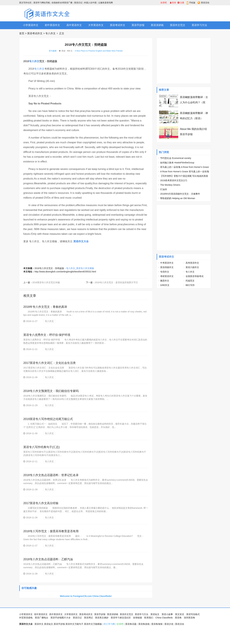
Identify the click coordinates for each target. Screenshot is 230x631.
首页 (21, 33)
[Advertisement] (153, 13)
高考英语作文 (192, 263)
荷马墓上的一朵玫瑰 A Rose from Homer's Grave (184, 167)
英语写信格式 (193, 614)
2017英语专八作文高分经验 (40, 503)
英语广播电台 (41, 617)
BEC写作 (190, 285)
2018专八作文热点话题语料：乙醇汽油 (48, 559)
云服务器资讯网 (105, 2)
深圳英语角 (189, 617)
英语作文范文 (177, 25)
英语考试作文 (117, 25)
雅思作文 (164, 280)
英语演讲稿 (157, 25)
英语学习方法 (199, 25)
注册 (181, 2)
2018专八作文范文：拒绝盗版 (49, 268)
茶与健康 (53, 51)
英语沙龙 (168, 624)
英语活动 (205, 2)
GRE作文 (164, 285)
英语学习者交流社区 (121, 617)
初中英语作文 (52, 25)
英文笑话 (179, 614)
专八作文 (50, 33)
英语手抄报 (138, 25)
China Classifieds (164, 617)
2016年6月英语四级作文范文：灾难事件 (180, 194)
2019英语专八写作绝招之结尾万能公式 (48, 419)
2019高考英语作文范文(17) (173, 180)
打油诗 (163, 189)
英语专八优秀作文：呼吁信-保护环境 (46, 334)
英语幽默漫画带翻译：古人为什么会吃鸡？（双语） (194, 102)
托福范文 (190, 280)
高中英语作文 (74, 25)
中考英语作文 (167, 263)
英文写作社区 (25, 2)
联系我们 (148, 617)
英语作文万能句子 (74, 624)
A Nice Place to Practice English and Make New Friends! (99, 51)
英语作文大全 (81, 241)
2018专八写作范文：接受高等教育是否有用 (51, 531)
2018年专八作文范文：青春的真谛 (45, 306)
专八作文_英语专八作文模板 (80, 268)
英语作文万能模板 (93, 624)
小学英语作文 (30, 25)
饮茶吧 (164, 2)
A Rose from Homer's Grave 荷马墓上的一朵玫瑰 (184, 171)
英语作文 (38, 624)
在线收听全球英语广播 (62, 2)
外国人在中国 (90, 2)
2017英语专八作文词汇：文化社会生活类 (49, 363)
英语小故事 (167, 614)
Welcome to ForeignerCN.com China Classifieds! (86, 596)
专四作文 (164, 271)
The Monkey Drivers (170, 185)
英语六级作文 (192, 267)
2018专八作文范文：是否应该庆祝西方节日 (116, 282)
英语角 (178, 617)
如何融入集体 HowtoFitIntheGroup (177, 162)
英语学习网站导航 (41, 2)
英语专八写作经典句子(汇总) (41, 447)
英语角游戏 (144, 624)
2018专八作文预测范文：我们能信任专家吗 (51, 391)
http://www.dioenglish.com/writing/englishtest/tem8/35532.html (65, 271)
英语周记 (88, 617)
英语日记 (78, 2)
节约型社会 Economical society (175, 158)
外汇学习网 (109, 624)
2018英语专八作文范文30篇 (46, 282)
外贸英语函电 (26, 617)
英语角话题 (130, 624)
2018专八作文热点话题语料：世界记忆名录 (51, 475)
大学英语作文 (95, 25)
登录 (173, 2)
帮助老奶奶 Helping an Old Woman (177, 198)
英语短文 (154, 614)
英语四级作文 (167, 267)
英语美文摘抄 (101, 617)
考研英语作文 (167, 276)
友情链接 (137, 617)
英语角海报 (156, 624)
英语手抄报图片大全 (60, 617)
